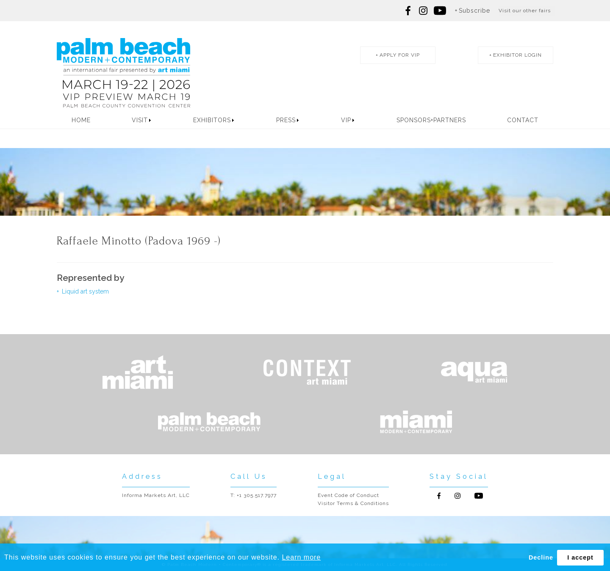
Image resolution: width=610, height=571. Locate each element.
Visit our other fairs (525, 11)
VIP (346, 120)
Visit (140, 120)
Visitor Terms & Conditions (353, 503)
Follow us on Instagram (423, 10)
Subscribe (474, 10)
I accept (580, 557)
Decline (541, 557)
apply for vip (400, 55)
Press (286, 120)
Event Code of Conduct (348, 495)
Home (81, 120)
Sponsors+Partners (431, 120)
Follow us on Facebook (408, 10)
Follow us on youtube (440, 10)
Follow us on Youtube (478, 495)
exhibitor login (517, 55)
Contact (522, 120)
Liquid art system (84, 291)
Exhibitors (212, 120)
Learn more (301, 557)
